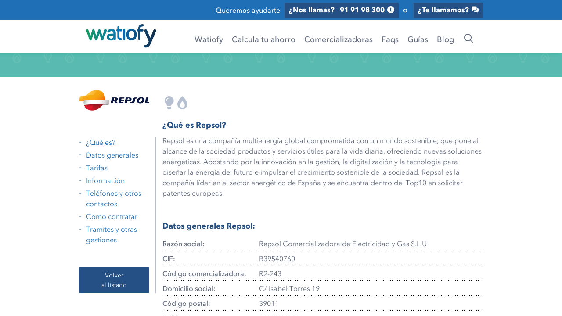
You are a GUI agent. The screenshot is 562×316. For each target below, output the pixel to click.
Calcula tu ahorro (263, 39)
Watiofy (209, 39)
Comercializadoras (338, 39)
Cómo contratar (111, 216)
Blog (445, 39)
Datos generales (112, 155)
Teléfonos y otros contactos (113, 198)
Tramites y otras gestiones (111, 234)
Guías (417, 39)
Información (105, 180)
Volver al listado (114, 280)
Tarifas (97, 167)
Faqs (390, 39)
